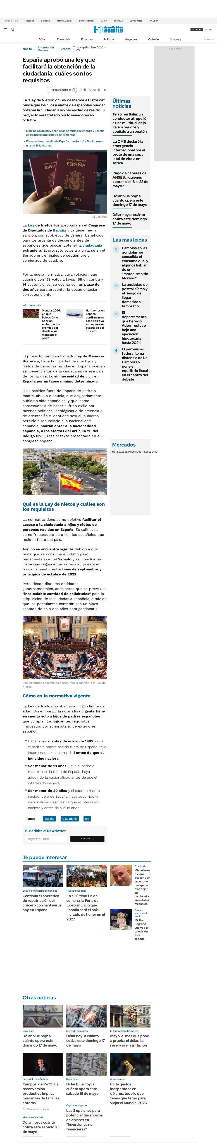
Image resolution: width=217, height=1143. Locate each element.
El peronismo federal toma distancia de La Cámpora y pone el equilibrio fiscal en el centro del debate (135, 364)
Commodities (139, 452)
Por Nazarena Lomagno (36, 1109)
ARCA (104, 21)
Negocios (131, 39)
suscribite (197, 30)
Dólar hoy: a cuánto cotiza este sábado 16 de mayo (41, 1127)
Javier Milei (136, 21)
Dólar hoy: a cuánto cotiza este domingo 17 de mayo (130, 219)
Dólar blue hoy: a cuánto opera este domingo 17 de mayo (130, 200)
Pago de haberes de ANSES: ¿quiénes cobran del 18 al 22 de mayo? (130, 179)
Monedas (117, 452)
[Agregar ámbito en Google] (62, 90)
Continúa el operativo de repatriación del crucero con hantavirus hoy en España (42, 903)
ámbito (27, 49)
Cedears (152, 452)
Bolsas (127, 452)
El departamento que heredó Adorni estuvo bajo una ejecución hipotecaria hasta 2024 (134, 327)
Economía (63, 39)
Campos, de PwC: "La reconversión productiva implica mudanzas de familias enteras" (41, 1093)
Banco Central (86, 21)
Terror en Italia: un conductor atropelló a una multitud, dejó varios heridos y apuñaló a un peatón (130, 123)
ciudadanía (92, 245)
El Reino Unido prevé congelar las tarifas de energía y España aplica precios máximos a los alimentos (65, 133)
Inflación (153, 21)
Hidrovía (118, 21)
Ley (31, 225)
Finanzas (87, 39)
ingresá (209, 30)
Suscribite (87, 838)
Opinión (153, 39)
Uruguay (175, 39)
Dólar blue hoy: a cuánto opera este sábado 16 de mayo (82, 1089)
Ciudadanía (69, 819)
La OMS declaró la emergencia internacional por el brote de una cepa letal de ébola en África (129, 152)
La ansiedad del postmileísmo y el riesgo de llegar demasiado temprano (135, 295)
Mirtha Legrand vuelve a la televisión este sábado (141, 929)
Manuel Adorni (64, 21)
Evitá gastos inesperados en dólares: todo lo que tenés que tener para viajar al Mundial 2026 (128, 1093)
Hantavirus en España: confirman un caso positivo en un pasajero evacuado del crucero (95, 321)
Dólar (42, 39)
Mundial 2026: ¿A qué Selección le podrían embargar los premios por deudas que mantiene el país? (51, 324)
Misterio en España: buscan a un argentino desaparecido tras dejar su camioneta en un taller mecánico (144, 887)
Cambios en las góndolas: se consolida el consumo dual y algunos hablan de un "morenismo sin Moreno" (135, 263)
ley (87, 819)
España (66, 49)
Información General (46, 49)
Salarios (29, 21)
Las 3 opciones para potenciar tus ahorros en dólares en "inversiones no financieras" (84, 1120)
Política (109, 39)
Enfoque (45, 21)
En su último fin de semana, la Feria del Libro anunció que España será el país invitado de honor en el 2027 (85, 908)
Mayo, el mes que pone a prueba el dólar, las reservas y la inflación (129, 1041)
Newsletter (208, 39)
